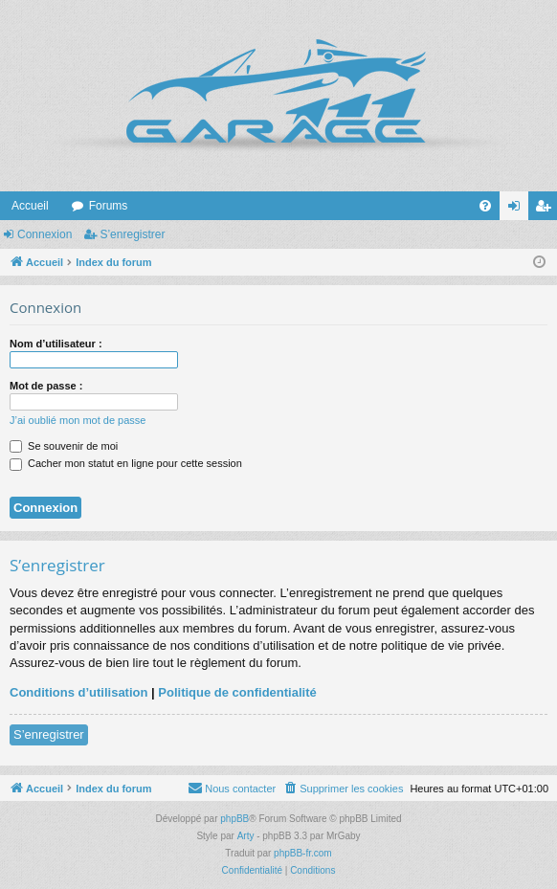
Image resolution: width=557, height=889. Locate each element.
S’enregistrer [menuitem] (547, 209)
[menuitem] (485, 205)
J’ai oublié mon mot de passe (77, 420)
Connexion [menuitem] (518, 209)
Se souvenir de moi (64, 446)
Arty (246, 836)
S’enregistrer (132, 234)
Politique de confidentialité (237, 692)
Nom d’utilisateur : (56, 343)
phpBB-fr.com (303, 853)
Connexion (44, 234)
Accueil (30, 205)
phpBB (234, 818)
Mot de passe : (46, 385)
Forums (108, 205)
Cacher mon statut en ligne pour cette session (126, 463)
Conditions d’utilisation (78, 692)
